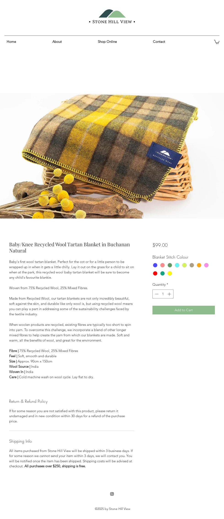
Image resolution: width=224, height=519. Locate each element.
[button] (123, 41)
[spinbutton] (163, 294)
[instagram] (112, 494)
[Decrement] (156, 294)
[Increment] (170, 294)
